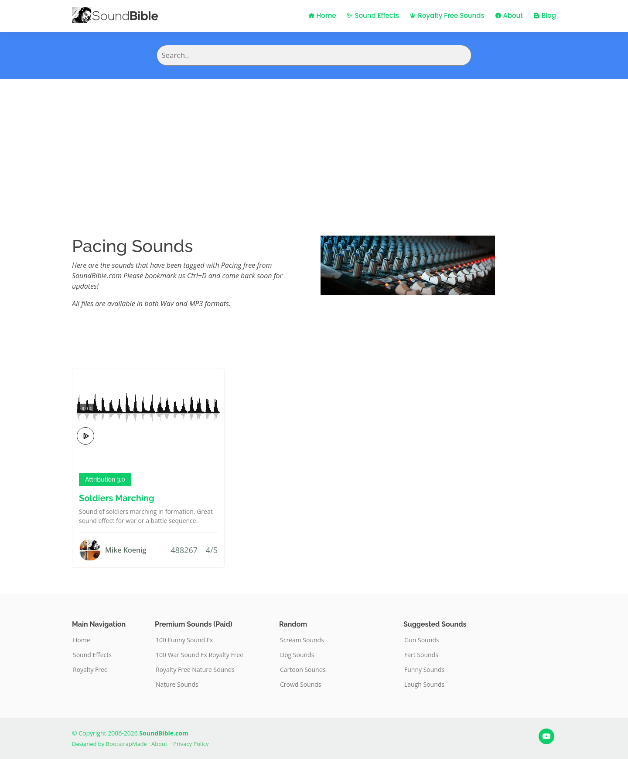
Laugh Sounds (424, 684)
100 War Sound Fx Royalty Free (199, 655)
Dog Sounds (297, 655)
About (509, 15)
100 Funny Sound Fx (184, 640)
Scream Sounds (302, 640)
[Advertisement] (314, 144)
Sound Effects (373, 15)
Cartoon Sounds (303, 670)
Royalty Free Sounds (447, 15)
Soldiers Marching (116, 498)
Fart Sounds (421, 655)
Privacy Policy (190, 744)
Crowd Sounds (300, 684)
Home (322, 15)
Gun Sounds (421, 640)
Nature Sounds (177, 684)
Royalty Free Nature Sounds (195, 670)
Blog (544, 15)
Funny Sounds (424, 670)
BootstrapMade (126, 744)
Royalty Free (90, 670)
